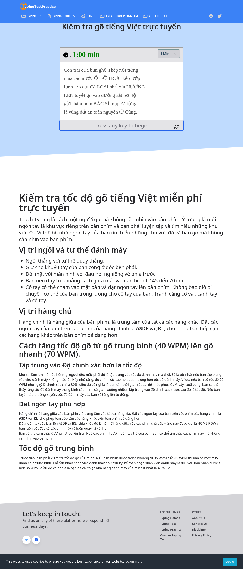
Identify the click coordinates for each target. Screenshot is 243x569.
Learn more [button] (133, 561)
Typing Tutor (62, 16)
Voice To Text (155, 16)
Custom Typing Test (170, 537)
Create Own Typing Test (119, 16)
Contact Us (199, 524)
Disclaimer (199, 529)
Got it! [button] (229, 561)
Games (88, 16)
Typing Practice (171, 529)
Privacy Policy (201, 535)
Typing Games (170, 518)
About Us (198, 518)
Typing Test (32, 16)
